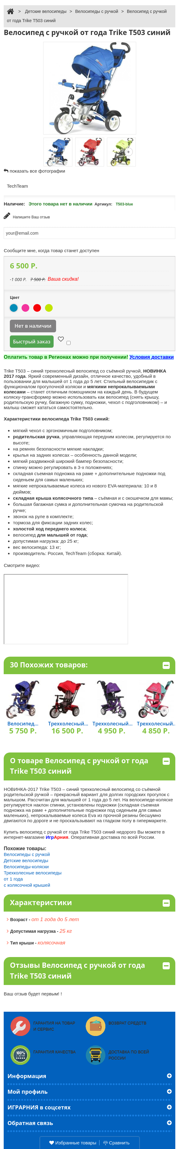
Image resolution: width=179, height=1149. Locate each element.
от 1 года (13, 878)
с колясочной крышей (27, 885)
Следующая (128, 152)
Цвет (15, 297)
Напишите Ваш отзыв (27, 216)
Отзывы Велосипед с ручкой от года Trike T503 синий (89, 970)
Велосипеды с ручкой (96, 11)
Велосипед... (23, 723)
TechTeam (17, 186)
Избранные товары (72, 1142)
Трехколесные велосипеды (33, 872)
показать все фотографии (37, 171)
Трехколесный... (68, 723)
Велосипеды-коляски (26, 866)
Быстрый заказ (31, 341)
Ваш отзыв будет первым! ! (33, 993)
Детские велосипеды (46, 11)
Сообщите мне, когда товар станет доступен (51, 250)
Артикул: (103, 204)
